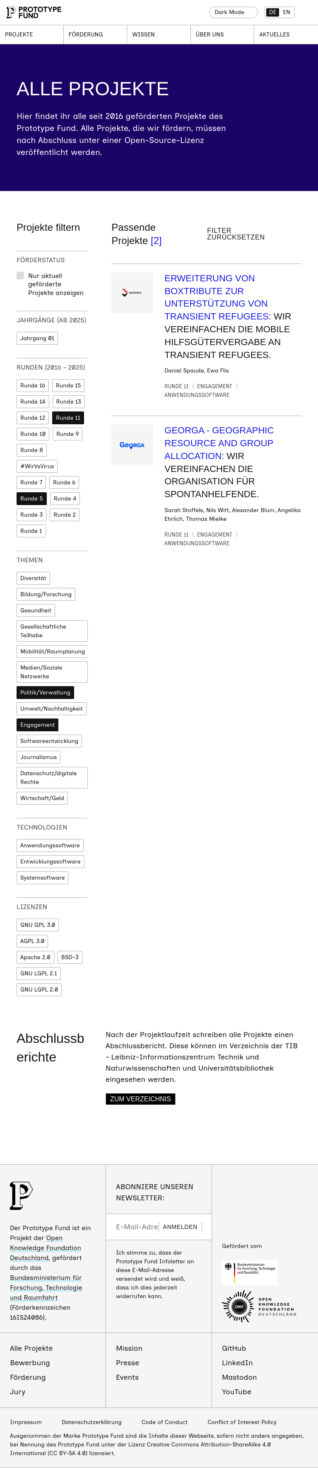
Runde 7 (31, 482)
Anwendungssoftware (50, 845)
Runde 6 (64, 482)
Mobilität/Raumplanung (52, 651)
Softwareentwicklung (49, 741)
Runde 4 (65, 498)
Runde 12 (32, 417)
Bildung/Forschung (46, 594)
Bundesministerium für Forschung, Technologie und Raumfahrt (46, 1287)
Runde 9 (67, 434)
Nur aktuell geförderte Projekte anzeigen (56, 284)
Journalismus (38, 757)
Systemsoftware (42, 877)
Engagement (37, 724)
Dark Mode (229, 12)
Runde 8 (31, 450)
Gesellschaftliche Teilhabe (43, 631)
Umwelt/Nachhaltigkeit (51, 708)
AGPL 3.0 (32, 941)
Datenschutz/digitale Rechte (48, 778)
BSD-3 (70, 957)
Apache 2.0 (35, 957)
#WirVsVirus (37, 466)
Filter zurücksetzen (236, 234)
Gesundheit (35, 610)
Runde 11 (68, 417)
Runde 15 (68, 385)
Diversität (33, 578)
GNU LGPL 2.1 (38, 973)
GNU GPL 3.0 (37, 925)
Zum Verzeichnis (140, 1099)
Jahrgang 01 (37, 338)
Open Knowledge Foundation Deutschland (45, 1248)
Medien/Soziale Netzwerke (41, 672)
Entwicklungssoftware (50, 861)
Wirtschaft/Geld (42, 798)
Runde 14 (33, 401)
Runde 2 (64, 514)
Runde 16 (32, 385)
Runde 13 (68, 401)
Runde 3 (31, 514)
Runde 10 (33, 434)
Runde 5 (31, 498)
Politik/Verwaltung (45, 692)
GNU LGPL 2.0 (39, 989)
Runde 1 (31, 530)
